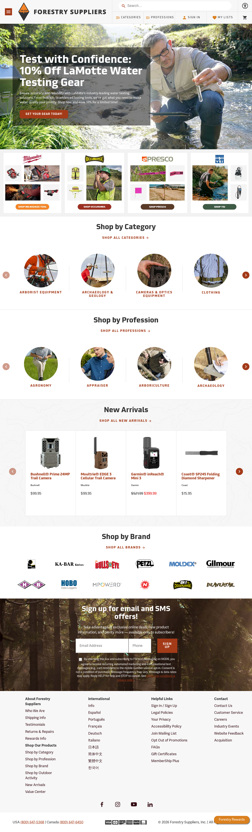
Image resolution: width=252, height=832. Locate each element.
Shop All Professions (126, 331)
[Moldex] (183, 564)
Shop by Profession (40, 759)
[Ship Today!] (32, 183)
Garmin (135, 485)
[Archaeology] (211, 370)
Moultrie (85, 485)
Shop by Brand (36, 766)
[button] (245, 275)
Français (95, 726)
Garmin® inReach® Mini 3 (147, 476)
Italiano (94, 740)
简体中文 (95, 754)
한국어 (93, 768)
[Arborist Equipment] (41, 278)
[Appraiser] (97, 370)
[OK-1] (183, 585)
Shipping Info (35, 718)
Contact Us (223, 706)
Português (96, 719)
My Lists (222, 17)
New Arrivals (35, 785)
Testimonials (35, 724)
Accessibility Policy (166, 726)
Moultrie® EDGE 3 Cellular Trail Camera (98, 476)
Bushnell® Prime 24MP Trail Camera (50, 476)
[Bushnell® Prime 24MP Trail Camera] (50, 473)
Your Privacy (161, 719)
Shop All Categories (125, 238)
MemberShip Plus (165, 761)
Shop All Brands (125, 547)
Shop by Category (39, 752)
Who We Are (35, 711)
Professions (159, 17)
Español (94, 712)
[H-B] (31, 585)
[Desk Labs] (31, 564)
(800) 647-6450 (71, 822)
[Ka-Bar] (69, 564)
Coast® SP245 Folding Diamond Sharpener (201, 476)
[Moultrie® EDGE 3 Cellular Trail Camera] (101, 473)
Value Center (35, 792)
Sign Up (167, 646)
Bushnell (35, 485)
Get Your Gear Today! (44, 114)
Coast (185, 485)
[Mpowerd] (107, 585)
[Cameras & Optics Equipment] (154, 278)
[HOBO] (69, 585)
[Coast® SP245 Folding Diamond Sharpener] (201, 473)
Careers (220, 719)
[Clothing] (211, 278)
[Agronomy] (41, 370)
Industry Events (226, 726)
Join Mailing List (164, 733)
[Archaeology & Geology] (97, 278)
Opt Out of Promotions (169, 740)
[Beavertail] (220, 585)
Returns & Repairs (39, 731)
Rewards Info (35, 738)
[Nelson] (145, 585)
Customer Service (228, 712)
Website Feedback (229, 733)
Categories (128, 17)
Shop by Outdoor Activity (38, 775)
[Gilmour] (220, 564)
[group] (41, 278)
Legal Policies (162, 712)
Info (91, 706)
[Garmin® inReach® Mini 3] (151, 473)
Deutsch (95, 733)
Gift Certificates (164, 754)
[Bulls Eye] (107, 564)
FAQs (155, 747)
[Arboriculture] (154, 370)
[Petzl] (145, 564)
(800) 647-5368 (32, 822)
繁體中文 (95, 761)
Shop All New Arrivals (125, 421)
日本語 (93, 747)
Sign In (191, 17)
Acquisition (223, 740)
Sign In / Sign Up (164, 706)
